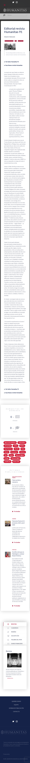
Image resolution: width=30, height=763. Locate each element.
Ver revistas (10, 678)
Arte (6, 455)
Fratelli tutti (7, 461)
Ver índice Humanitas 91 (12, 61)
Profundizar (17, 511)
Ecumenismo (14, 452)
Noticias (14, 549)
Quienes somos (16, 701)
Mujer (22, 449)
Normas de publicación (16, 708)
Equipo (16, 704)
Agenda (14, 518)
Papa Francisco (8, 449)
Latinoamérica (21, 442)
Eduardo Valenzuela (9, 40)
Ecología (7, 458)
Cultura (15, 445)
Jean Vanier (20, 40)
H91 (15, 40)
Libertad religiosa (20, 455)
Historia (6, 452)
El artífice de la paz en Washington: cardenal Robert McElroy (18, 553)
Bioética (22, 445)
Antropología (8, 445)
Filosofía (17, 449)
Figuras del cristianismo (10, 442)
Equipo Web (16, 754)
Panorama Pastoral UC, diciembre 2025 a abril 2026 (18, 523)
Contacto (16, 711)
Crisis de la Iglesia (15, 458)
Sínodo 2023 (16, 461)
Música (11, 455)
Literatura (22, 452)
